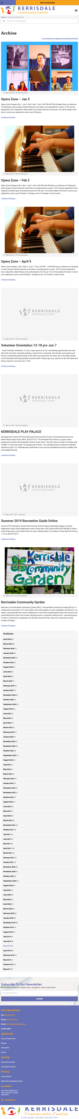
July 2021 (7, 834)
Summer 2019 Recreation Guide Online (29, 521)
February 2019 (8, 955)
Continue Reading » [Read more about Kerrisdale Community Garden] (8, 626)
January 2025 (8, 690)
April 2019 (7, 950)
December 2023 (9, 741)
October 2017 (8, 964)
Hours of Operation (8, 1038)
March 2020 (7, 909)
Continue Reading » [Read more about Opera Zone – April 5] (8, 280)
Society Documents (8, 1066)
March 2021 (7, 853)
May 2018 (7, 960)
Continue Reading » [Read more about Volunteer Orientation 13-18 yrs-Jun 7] (8, 366)
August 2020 (8, 885)
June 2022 (7, 806)
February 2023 (8, 778)
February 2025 (8, 686)
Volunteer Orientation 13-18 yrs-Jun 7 (29, 345)
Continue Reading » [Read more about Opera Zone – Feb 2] (8, 199)
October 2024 (8, 699)
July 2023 (7, 765)
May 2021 (7, 843)
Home (3, 17)
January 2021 (8, 862)
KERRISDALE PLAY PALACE (21, 432)
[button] (8, 2)
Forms (3, 1052)
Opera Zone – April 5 (16, 261)
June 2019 (7, 941)
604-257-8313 (9, 1015)
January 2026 (8, 653)
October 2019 (8, 927)
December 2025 (9, 658)
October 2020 (8, 876)
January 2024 (8, 737)
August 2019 (8, 932)
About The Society (8, 1062)
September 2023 (9, 755)
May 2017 (7, 969)
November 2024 (9, 695)
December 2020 (9, 867)
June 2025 (7, 672)
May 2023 (7, 769)
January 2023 (8, 783)
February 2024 (8, 732)
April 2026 (7, 639)
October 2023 (8, 751)
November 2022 (9, 792)
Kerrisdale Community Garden (23, 602)
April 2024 (7, 723)
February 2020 (8, 913)
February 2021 (8, 857)
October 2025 (8, 662)
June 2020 (7, 895)
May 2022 (7, 811)
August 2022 (8, 802)
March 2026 (7, 644)
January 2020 (8, 918)
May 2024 (7, 718)
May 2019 (7, 946)
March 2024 (7, 727)
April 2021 (7, 848)
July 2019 (7, 936)
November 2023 (9, 746)
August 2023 (8, 760)
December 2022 (9, 788)
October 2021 (8, 829)
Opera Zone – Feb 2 (15, 180)
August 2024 (8, 709)
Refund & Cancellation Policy (11, 1081)
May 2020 (7, 899)
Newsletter (5, 1047)
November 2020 (9, 871)
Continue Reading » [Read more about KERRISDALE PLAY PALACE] (8, 455)
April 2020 (7, 904)
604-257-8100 (12, 1019)
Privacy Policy (6, 1076)
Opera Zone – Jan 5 (15, 99)
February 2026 (8, 648)
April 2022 (7, 816)
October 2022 (8, 797)
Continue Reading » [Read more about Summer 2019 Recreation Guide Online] (8, 539)
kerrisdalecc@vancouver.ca (16, 1024)
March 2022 (7, 820)
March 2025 (7, 681)
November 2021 (9, 825)
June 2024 (7, 713)
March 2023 (7, 774)
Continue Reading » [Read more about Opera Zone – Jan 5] (8, 117)
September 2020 (9, 881)
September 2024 (9, 704)
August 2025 (8, 667)
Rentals (4, 1043)
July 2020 (7, 890)
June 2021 (7, 839)
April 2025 (7, 676)
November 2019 (9, 922)
